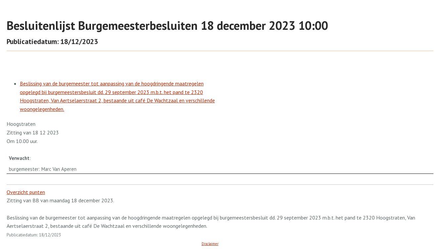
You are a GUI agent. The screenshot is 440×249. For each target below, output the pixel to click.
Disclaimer (210, 243)
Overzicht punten (26, 192)
